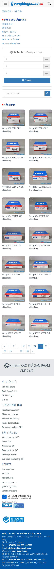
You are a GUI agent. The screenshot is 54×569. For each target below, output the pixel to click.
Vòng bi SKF (7, 24)
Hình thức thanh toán (10, 410)
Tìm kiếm (27, 80)
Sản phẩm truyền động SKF (13, 459)
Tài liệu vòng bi (8, 395)
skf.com (5, 473)
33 (29, 346)
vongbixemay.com (9, 491)
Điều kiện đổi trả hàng (10, 418)
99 (21, 351)
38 (11, 351)
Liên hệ (5, 400)
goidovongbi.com (9, 486)
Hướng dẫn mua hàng (10, 423)
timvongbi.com (8, 469)
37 (5, 351)
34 (35, 346)
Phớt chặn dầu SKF (9, 454)
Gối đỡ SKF (6, 28)
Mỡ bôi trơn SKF (9, 32)
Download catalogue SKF (12, 427)
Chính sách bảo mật (10, 414)
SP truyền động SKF (11, 36)
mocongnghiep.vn (9, 482)
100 (27, 351)
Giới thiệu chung (8, 387)
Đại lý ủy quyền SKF (10, 391)
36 (46, 346)
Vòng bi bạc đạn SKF (10, 437)
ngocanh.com (7, 478)
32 (24, 346)
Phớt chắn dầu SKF (10, 39)
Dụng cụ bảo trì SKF (11, 43)
